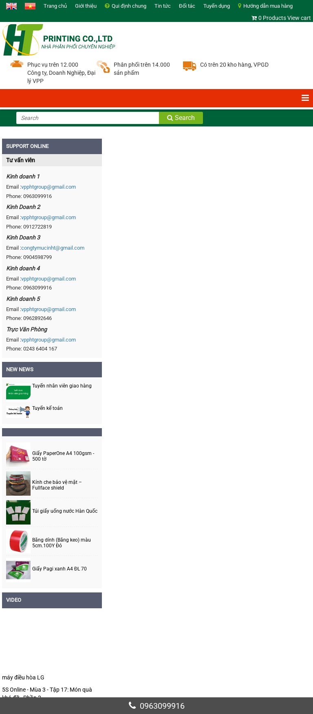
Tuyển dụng (216, 6)
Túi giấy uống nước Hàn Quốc (64, 511)
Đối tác (187, 6)
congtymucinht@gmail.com (52, 248)
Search (181, 118)
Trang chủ (55, 6)
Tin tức (162, 6)
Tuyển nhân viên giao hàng (62, 386)
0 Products (272, 18)
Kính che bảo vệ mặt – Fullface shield (57, 485)
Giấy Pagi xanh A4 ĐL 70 (59, 569)
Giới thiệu (86, 6)
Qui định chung (129, 6)
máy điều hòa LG (23, 677)
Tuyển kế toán (47, 408)
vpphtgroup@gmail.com (48, 187)
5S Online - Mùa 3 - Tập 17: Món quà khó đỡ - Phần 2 (47, 693)
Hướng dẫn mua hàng (268, 6)
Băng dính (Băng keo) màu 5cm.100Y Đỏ (61, 543)
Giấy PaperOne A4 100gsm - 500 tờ (63, 456)
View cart (299, 18)
